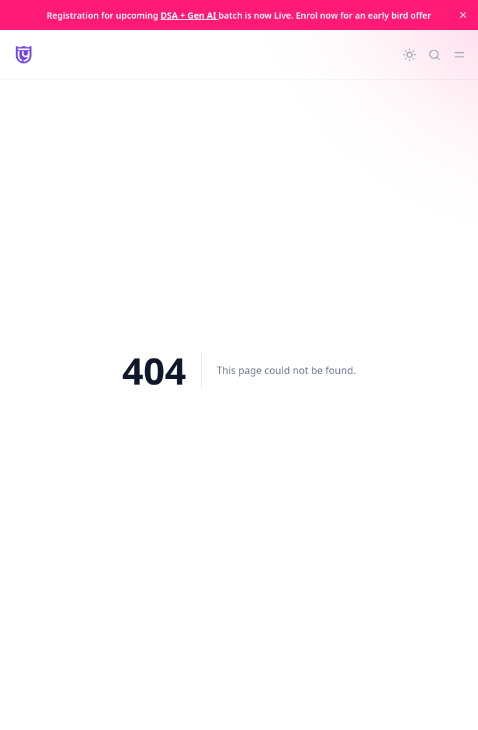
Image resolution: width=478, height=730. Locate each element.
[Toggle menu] (459, 55)
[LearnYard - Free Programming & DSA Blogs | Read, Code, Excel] (23, 55)
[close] (463, 15)
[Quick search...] (434, 55)
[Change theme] (409, 55)
